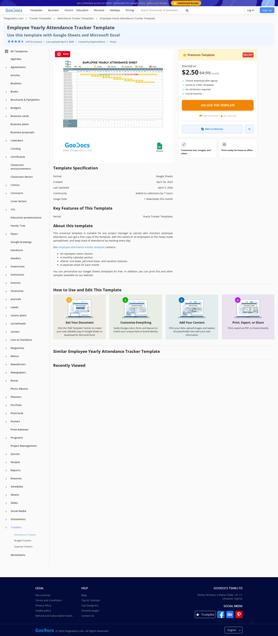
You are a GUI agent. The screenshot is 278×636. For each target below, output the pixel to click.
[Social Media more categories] (6, 511)
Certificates (18, 156)
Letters (15, 331)
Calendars (17, 140)
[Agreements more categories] (6, 67)
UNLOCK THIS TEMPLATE (218, 105)
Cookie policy (43, 610)
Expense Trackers (23, 546)
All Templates (16, 51)
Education (82, 10)
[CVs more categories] (6, 209)
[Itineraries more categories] (6, 291)
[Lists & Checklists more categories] (6, 340)
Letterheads (18, 323)
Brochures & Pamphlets (25, 99)
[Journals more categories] (6, 299)
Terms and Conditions (48, 600)
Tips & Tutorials (90, 600)
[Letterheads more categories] (6, 324)
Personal (99, 10)
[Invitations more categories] (6, 275)
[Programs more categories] (6, 438)
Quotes (15, 454)
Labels (14, 307)
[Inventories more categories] (6, 267)
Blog (84, 595)
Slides (14, 503)
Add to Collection (212, 128)
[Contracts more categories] (6, 193)
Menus (15, 356)
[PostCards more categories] (6, 413)
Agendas (16, 59)
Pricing (130, 10)
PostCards (17, 413)
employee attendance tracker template (82, 247)
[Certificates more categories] (6, 157)
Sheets (15, 494)
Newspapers (18, 372)
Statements (18, 519)
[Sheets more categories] (6, 495)
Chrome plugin (90, 610)
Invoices (15, 282)
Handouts (17, 250)
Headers (16, 258)
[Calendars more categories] (6, 141)
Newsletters (18, 364)
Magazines (17, 348)
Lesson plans (18, 315)
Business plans (20, 124)
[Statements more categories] (6, 519)
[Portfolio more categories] (6, 405)
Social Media (18, 511)
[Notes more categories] (6, 381)
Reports (15, 470)
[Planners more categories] (6, 397)
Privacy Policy (43, 605)
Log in (250, 10)
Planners (16, 397)
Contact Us (87, 615)
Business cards (20, 116)
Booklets (16, 83)
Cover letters (19, 201)
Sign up (267, 10)
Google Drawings (21, 242)
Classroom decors (22, 176)
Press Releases (19, 429)
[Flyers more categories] (6, 234)
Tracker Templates (40, 18)
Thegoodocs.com (14, 18)
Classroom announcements (21, 166)
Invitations (17, 274)
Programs (17, 437)
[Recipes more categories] (6, 462)
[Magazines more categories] (6, 348)
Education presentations (26, 217)
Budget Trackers (22, 540)
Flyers (14, 234)
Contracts (17, 193)
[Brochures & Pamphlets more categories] (6, 100)
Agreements (18, 67)
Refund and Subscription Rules (54, 615)
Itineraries (17, 291)
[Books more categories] (6, 92)
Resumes (16, 478)
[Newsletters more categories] (6, 364)
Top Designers (89, 605)
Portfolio (16, 405)
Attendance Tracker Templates (75, 18)
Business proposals (22, 132)
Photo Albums (19, 388)
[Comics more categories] (6, 185)
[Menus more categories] (6, 356)
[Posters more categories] (6, 421)
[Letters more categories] (6, 332)
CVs (13, 209)
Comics (15, 185)
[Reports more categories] (6, 470)
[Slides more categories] (6, 503)
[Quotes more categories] (6, 454)
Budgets (16, 108)
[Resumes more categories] (6, 478)
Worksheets (18, 555)
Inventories (17, 266)
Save (62, 54)
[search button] (187, 10)
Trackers (16, 527)
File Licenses (42, 595)
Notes (14, 380)
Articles (15, 75)
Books (14, 91)
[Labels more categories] (6, 307)
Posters (15, 421)
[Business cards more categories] (6, 116)
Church (69, 10)
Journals (16, 299)
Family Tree (18, 225)
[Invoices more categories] (6, 283)
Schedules (17, 486)
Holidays (115, 10)
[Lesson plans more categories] (6, 315)
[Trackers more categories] (6, 527)
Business (53, 10)
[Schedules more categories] (6, 487)
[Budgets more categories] (6, 108)
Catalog (16, 148)
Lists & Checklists (21, 339)
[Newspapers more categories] (6, 373)
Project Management (24, 445)
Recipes (15, 462)
